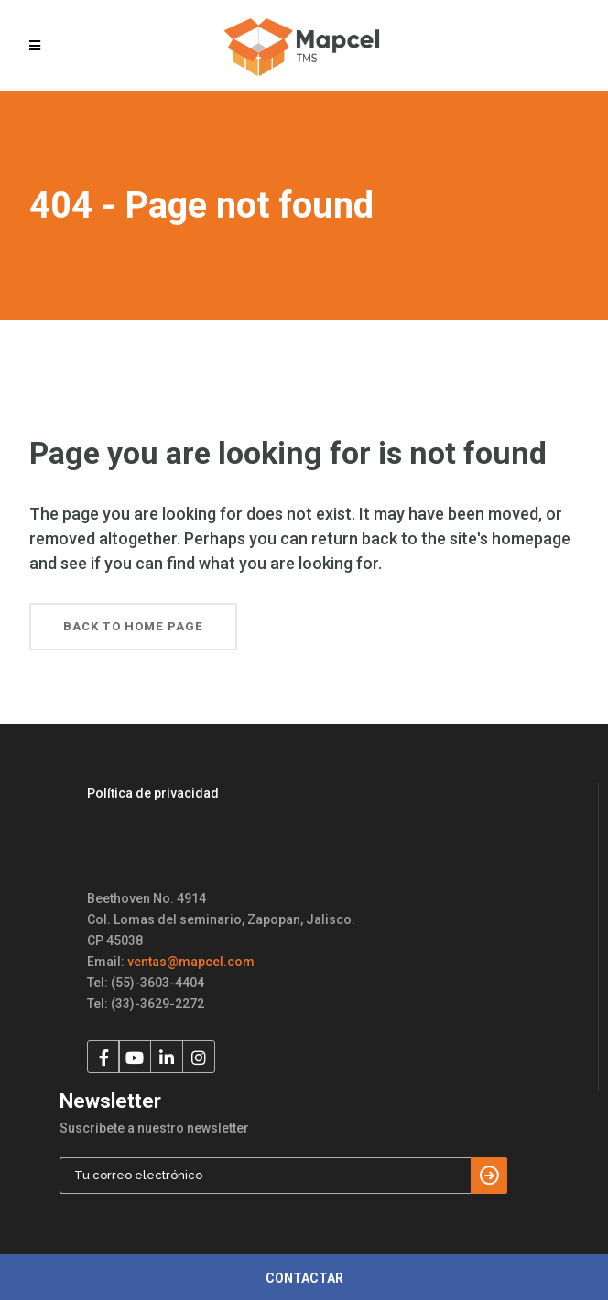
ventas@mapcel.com (191, 961)
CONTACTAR (304, 1278)
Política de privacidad (153, 793)
